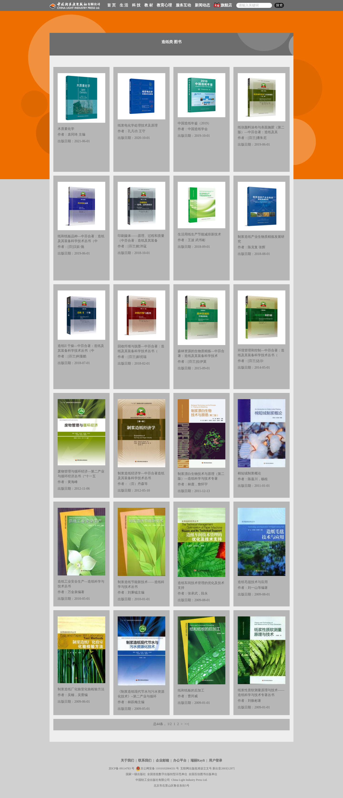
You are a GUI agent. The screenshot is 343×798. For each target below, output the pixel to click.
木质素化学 (66, 129)
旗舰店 (223, 4)
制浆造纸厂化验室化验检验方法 (81, 689)
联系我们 (144, 760)
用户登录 (215, 760)
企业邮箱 (162, 760)
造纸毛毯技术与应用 (253, 582)
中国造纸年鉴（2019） (194, 123)
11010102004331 (166, 768)
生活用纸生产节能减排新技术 (199, 234)
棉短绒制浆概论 (249, 473)
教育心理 (164, 5)
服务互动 (183, 5)
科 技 (136, 5)
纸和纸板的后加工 (191, 690)
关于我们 (127, 760)
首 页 (111, 5)
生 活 (124, 5)
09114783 (125, 768)
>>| (187, 724)
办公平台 (180, 760)
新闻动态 (202, 5)
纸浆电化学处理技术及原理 (138, 125)
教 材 (148, 5)
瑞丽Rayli (198, 760)
